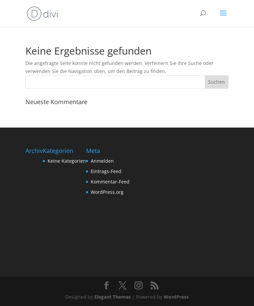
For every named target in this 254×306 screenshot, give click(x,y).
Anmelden (102, 161)
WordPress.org (107, 192)
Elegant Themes (112, 297)
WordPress (176, 297)
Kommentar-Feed (110, 181)
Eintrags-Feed (106, 171)
